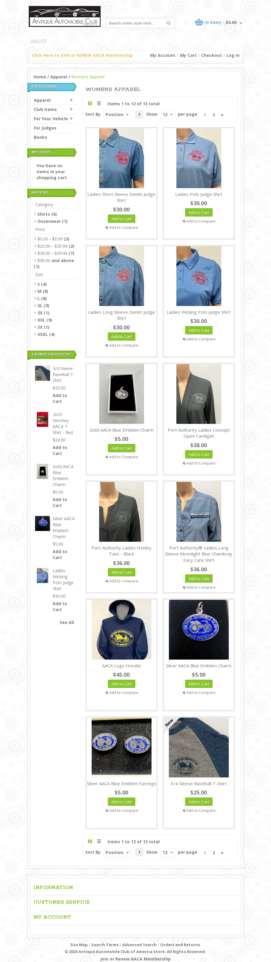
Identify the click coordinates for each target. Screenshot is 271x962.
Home (40, 77)
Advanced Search (139, 944)
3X (40, 327)
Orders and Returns (180, 944)
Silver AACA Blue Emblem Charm (198, 666)
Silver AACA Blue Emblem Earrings (121, 783)
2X (40, 313)
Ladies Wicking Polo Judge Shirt (199, 312)
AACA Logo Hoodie (121, 666)
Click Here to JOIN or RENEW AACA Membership (82, 55)
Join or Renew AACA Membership (135, 959)
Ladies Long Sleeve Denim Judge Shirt (121, 315)
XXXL (42, 334)
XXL (41, 320)
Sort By (93, 114)
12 (165, 114)
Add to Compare (123, 227)
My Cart (188, 55)
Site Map (79, 944)
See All (67, 622)
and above (55, 260)
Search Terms (105, 944)
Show (152, 114)
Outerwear (49, 221)
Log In (233, 55)
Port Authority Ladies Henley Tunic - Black (122, 551)
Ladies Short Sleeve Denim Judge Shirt (121, 197)
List (98, 103)
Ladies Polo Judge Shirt (198, 194)
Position (114, 114)
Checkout (211, 55)
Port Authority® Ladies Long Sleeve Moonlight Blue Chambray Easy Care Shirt (198, 554)
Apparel (58, 77)
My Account (162, 55)
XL (40, 305)
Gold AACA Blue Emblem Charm (122, 430)
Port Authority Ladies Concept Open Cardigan (199, 433)
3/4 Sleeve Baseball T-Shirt (199, 783)
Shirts (43, 214)
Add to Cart (60, 398)
